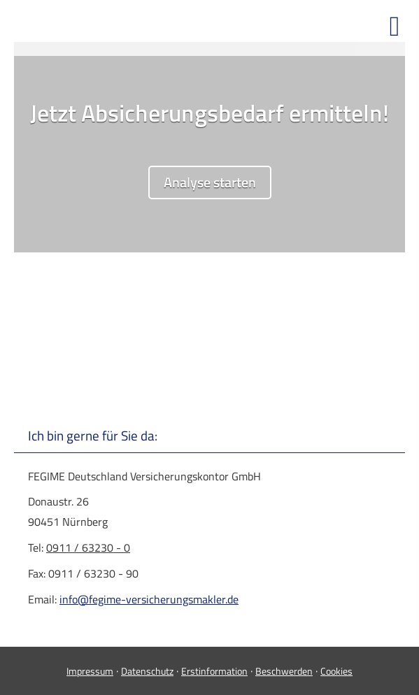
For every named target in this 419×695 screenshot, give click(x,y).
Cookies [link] (336, 671)
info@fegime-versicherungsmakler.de (149, 599)
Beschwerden (284, 671)
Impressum (89, 671)
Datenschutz (147, 671)
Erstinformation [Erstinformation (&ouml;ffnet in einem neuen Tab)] (214, 671)
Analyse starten (210, 182)
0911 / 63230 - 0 (88, 547)
